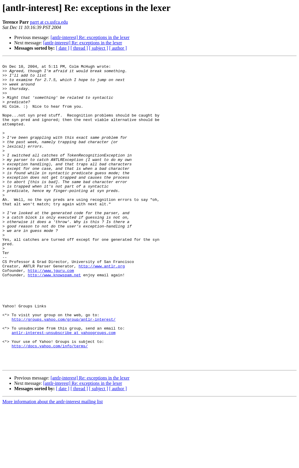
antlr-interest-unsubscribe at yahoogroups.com (63, 387)
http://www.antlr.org (101, 307)
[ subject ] (98, 48)
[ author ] (118, 48)
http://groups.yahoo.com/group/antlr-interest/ (63, 371)
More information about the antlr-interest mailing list (52, 462)
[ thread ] (79, 48)
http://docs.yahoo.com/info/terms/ (50, 403)
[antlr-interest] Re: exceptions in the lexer (90, 37)
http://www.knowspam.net (54, 318)
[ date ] (62, 48)
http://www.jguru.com (51, 313)
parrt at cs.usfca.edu (49, 22)
